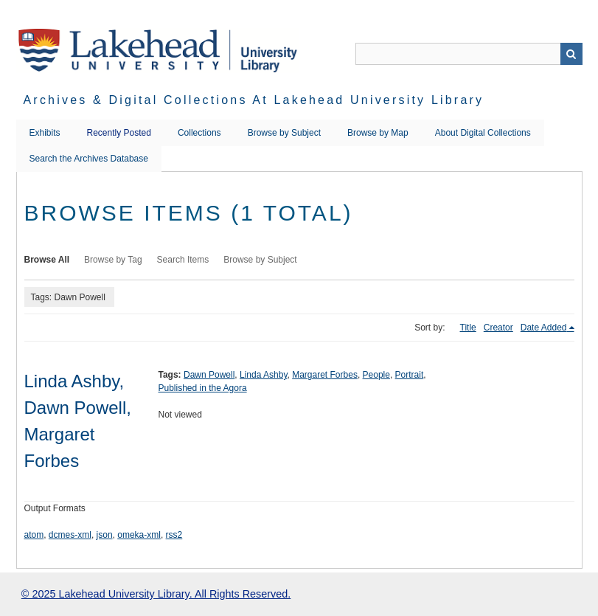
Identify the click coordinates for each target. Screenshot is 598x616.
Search (571, 54)
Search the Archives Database (88, 158)
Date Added (544, 327)
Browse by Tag (113, 260)
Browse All (47, 260)
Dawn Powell (209, 375)
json (105, 535)
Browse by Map (377, 133)
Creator (498, 327)
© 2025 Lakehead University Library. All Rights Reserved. (156, 594)
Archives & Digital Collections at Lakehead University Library (254, 100)
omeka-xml (139, 535)
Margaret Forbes (325, 375)
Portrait (409, 375)
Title (468, 327)
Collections (199, 133)
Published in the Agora (203, 388)
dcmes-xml (70, 535)
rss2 (174, 535)
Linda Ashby (264, 375)
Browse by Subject (284, 133)
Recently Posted (119, 133)
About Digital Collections (483, 133)
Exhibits (44, 133)
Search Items (183, 260)
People (376, 375)
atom (34, 535)
